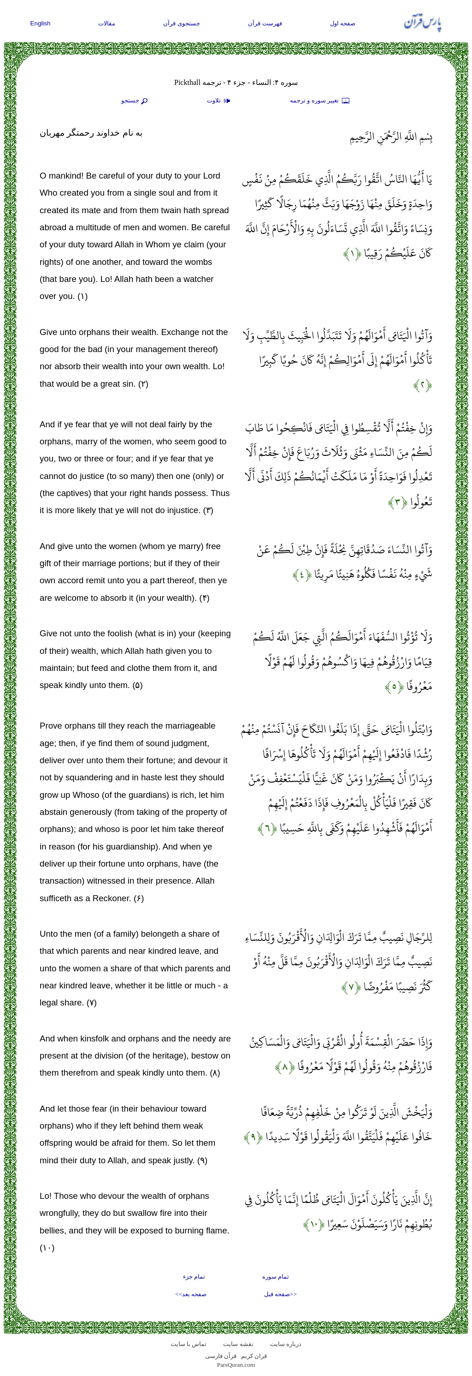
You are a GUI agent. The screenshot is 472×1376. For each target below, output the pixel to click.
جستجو (135, 101)
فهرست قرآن (265, 23)
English (40, 23)
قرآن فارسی (220, 1355)
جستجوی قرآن (181, 23)
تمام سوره (275, 1276)
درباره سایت (285, 1343)
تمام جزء (194, 1276)
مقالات (106, 23)
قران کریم (254, 1355)
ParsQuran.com (236, 1364)
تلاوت (220, 101)
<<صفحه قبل (280, 1294)
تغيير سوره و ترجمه (320, 101)
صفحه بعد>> (190, 1294)
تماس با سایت (189, 1343)
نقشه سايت (238, 1343)
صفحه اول (343, 23)
